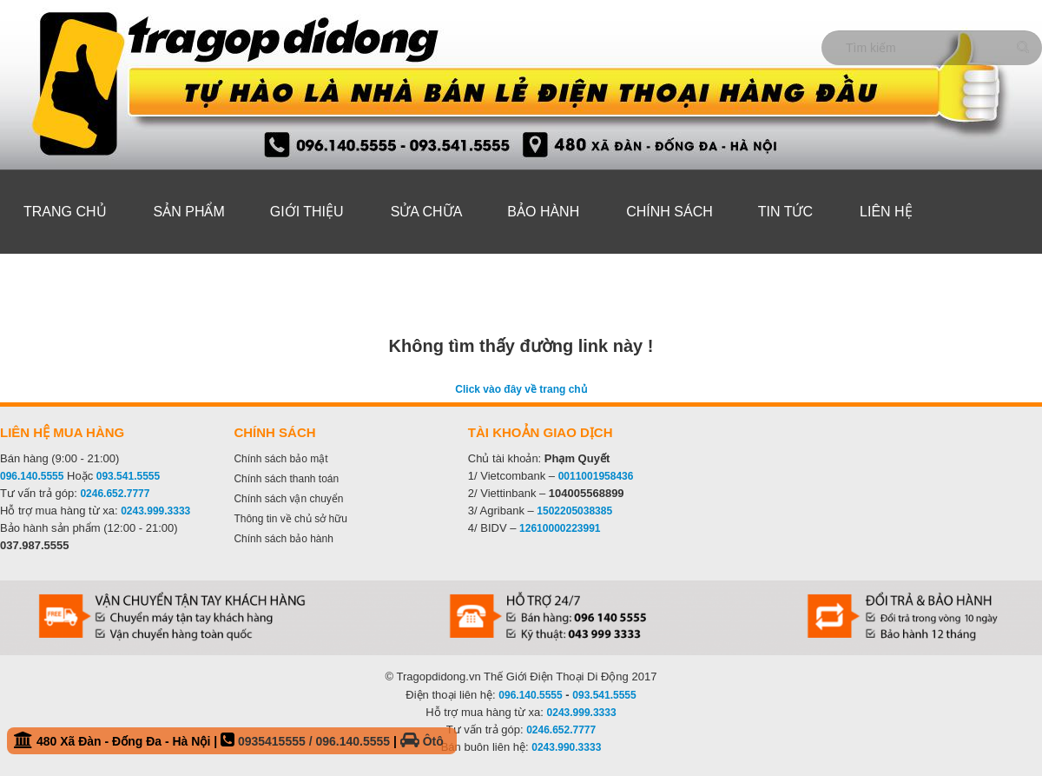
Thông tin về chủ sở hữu (290, 519)
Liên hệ (886, 211)
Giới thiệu (307, 211)
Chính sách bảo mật (280, 459)
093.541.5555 (128, 476)
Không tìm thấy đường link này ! (521, 345)
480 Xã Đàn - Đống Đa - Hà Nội (229, 740)
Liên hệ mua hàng (62, 432)
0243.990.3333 (566, 747)
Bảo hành (543, 211)
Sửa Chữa (427, 211)
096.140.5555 (31, 476)
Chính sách (669, 211)
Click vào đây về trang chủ (520, 389)
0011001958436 (596, 476)
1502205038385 (574, 511)
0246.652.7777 (114, 493)
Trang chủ (65, 211)
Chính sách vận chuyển (288, 499)
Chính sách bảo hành (283, 539)
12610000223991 (559, 528)
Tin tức (785, 211)
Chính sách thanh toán (286, 479)
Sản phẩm (189, 211)
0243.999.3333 (155, 511)
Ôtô (422, 741)
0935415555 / (277, 741)
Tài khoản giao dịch (540, 432)
